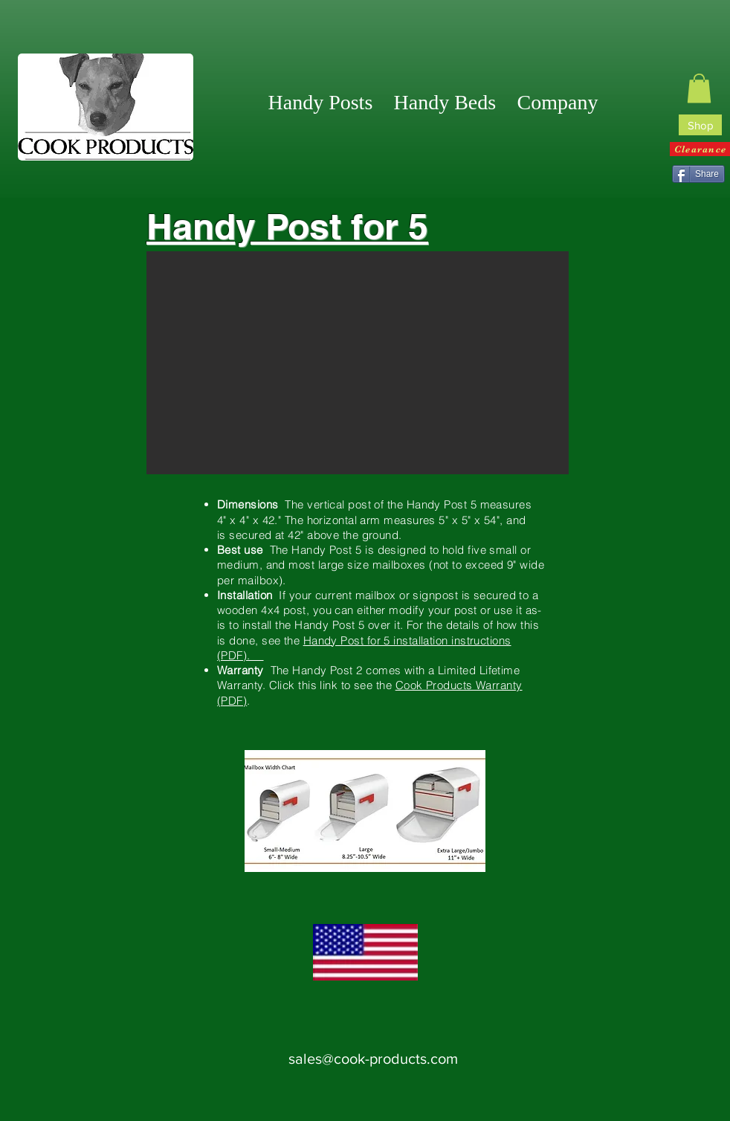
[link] (699, 88)
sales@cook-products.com (373, 1058)
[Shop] (700, 124)
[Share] (698, 174)
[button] (558, 102)
